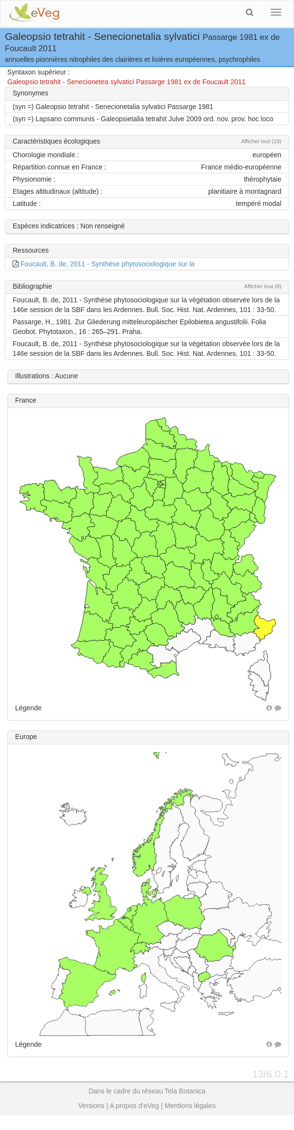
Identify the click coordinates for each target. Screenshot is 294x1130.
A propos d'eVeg (134, 1106)
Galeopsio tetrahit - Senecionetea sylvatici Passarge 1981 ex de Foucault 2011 (126, 82)
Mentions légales (190, 1106)
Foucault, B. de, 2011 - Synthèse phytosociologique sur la (107, 264)
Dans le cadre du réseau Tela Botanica (147, 1091)
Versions (91, 1106)
